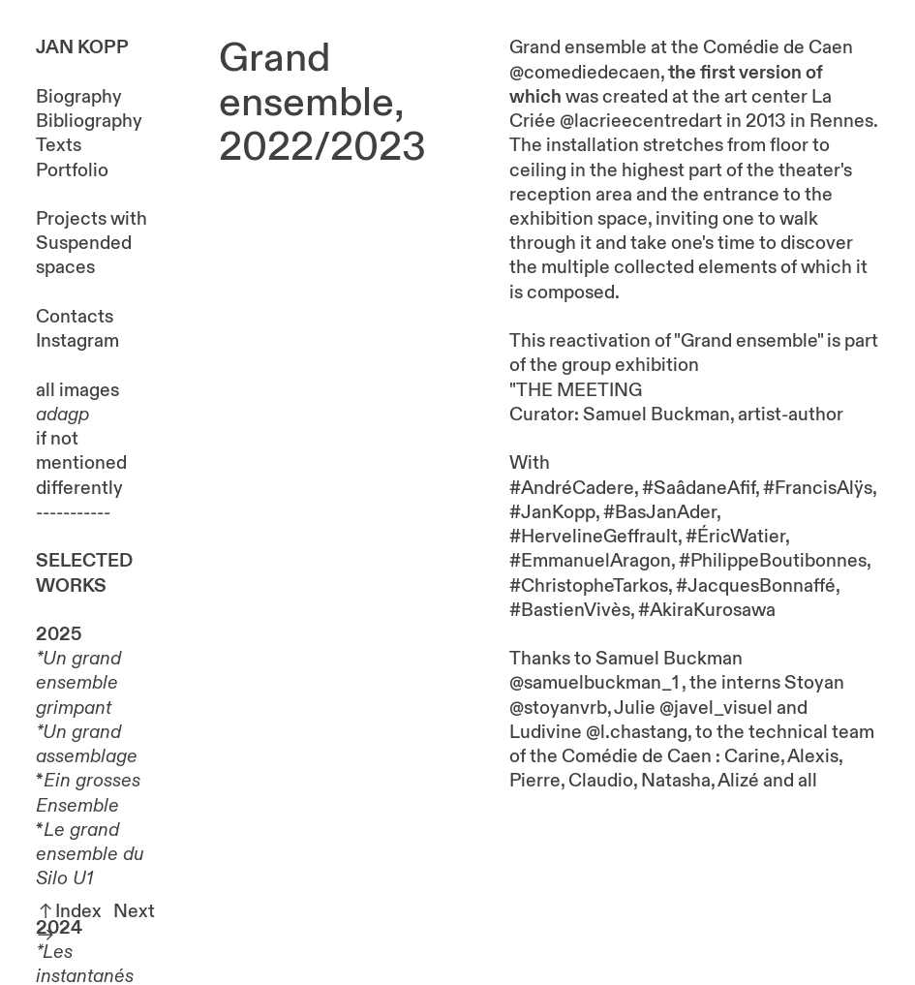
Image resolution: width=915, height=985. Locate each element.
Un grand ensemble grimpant (78, 683)
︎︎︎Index (69, 911)
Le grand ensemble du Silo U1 (90, 854)
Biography (79, 96)
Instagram (77, 341)
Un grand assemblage (86, 744)
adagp (62, 414)
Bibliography (89, 121)
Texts (58, 145)
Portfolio (72, 170)
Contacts (74, 316)
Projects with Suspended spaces (91, 243)
